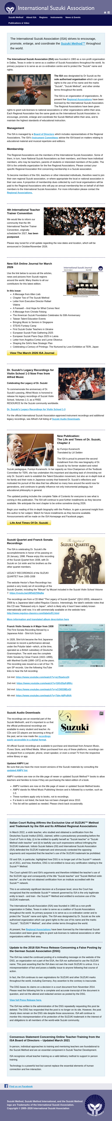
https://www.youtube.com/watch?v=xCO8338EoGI (43, 689)
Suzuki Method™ (73, 43)
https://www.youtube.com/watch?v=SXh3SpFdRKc (45, 683)
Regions (43, 17)
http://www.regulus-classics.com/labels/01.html (33, 613)
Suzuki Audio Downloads (66, 419)
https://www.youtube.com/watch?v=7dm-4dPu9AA (43, 695)
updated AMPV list (17, 770)
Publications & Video (18, 23)
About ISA (31, 17)
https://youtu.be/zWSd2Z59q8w (27, 593)
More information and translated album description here (38, 619)
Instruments (56, 17)
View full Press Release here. (26, 1000)
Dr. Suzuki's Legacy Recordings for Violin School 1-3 (36, 409)
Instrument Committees (45, 137)
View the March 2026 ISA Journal (32, 352)
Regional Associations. (20, 192)
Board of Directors (44, 134)
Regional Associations (79, 99)
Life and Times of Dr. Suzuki (29, 522)
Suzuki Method (15, 17)
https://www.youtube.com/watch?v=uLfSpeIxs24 (42, 677)
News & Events (72, 17)
